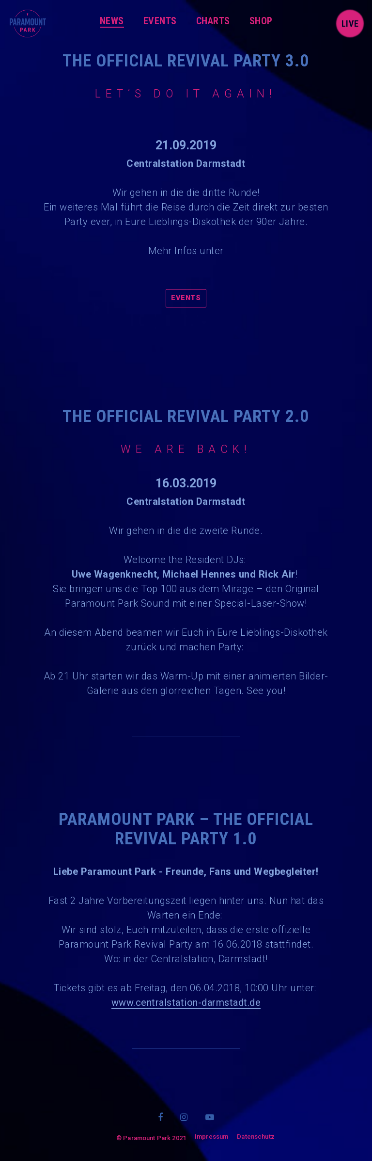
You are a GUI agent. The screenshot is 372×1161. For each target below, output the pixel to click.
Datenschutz (256, 1136)
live (350, 23)
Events (160, 21)
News (112, 21)
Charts (213, 21)
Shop (261, 21)
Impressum (211, 1136)
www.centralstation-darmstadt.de (186, 1002)
